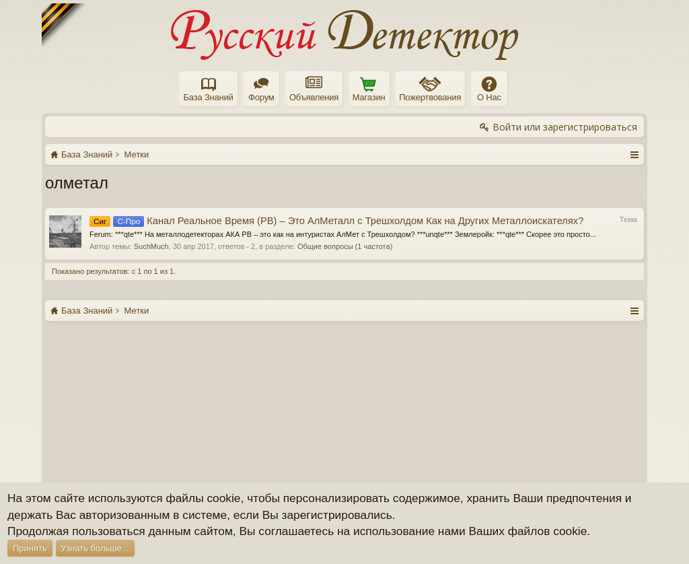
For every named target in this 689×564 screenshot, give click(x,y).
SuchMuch (151, 246)
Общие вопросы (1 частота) (344, 246)
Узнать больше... (95, 548)
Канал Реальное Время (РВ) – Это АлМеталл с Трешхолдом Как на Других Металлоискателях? (336, 220)
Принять (30, 548)
